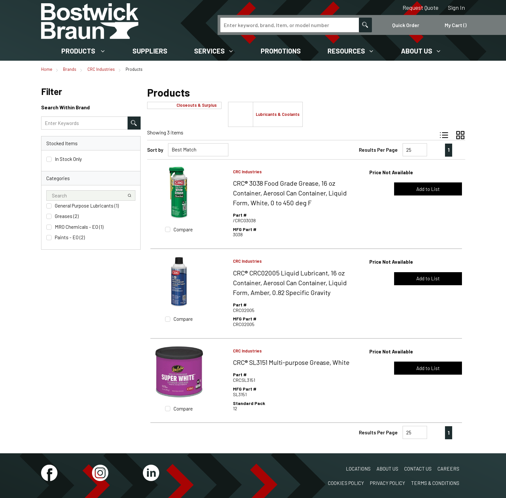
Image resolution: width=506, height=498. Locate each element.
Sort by (155, 150)
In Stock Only (68, 159)
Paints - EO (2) (70, 237)
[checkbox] (49, 159)
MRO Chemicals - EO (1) (79, 227)
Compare (183, 229)
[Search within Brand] (134, 123)
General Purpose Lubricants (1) (87, 206)
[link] (435, 150)
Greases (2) (67, 216)
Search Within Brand (65, 107)
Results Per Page (378, 150)
